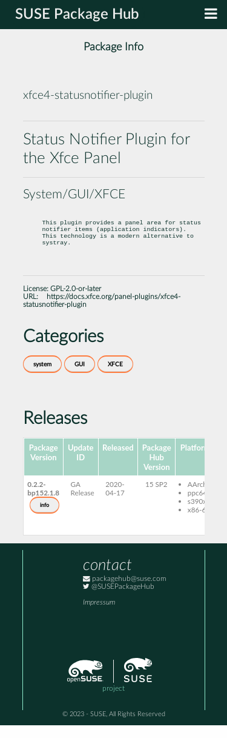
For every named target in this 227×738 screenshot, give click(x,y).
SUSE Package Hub (77, 14)
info (44, 518)
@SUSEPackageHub (118, 599)
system (42, 377)
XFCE (115, 377)
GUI (79, 377)
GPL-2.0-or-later (75, 301)
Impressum (99, 615)
